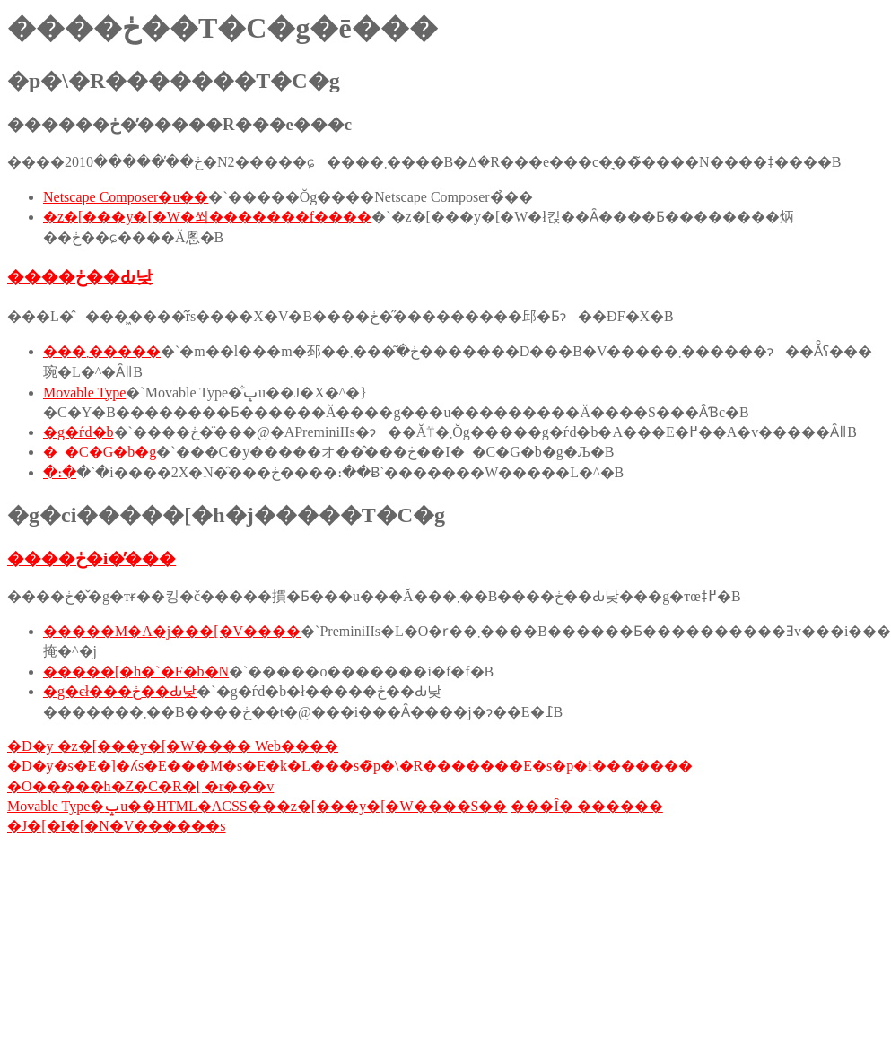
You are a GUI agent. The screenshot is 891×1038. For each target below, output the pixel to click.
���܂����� (102, 351)
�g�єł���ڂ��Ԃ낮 (120, 691)
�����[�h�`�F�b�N (136, 671)
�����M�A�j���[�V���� (172, 631)
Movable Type (84, 392)
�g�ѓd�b (78, 432)
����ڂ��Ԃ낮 (80, 276)
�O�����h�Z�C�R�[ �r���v (140, 786)
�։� (59, 472)
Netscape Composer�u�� (125, 197)
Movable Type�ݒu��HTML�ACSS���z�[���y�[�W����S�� (257, 806)
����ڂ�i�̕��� (91, 558)
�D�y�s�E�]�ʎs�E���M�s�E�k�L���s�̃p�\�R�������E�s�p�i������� (350, 765)
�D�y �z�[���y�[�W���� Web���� (172, 746)
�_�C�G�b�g (99, 451)
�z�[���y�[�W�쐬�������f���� (207, 216)
